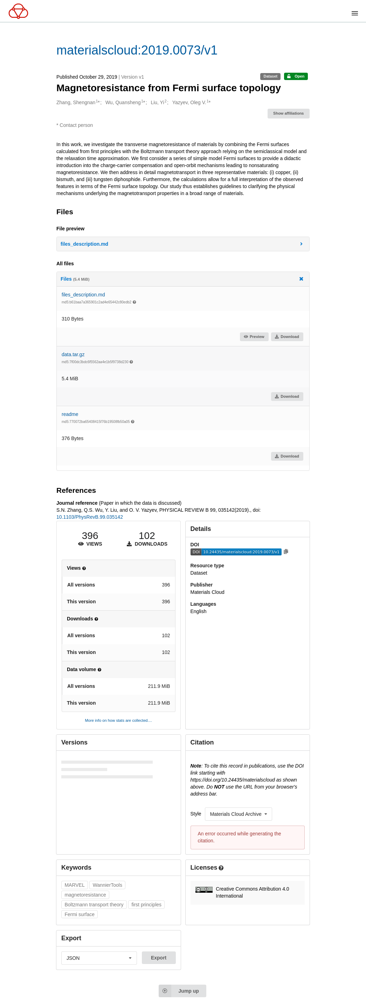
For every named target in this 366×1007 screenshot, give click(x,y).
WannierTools (107, 885)
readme (70, 414)
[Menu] (354, 13)
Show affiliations (288, 113)
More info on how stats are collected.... (118, 720)
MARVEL (74, 885)
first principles (146, 904)
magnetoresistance (85, 895)
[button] (183, 244)
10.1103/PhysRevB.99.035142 (89, 517)
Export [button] (158, 958)
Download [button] (287, 337)
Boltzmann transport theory (93, 904)
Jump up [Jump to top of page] (179, 991)
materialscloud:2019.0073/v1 (136, 50)
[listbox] (238, 814)
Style (196, 814)
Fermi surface (79, 914)
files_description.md (83, 294)
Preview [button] (253, 337)
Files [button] (182, 279)
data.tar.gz (73, 354)
